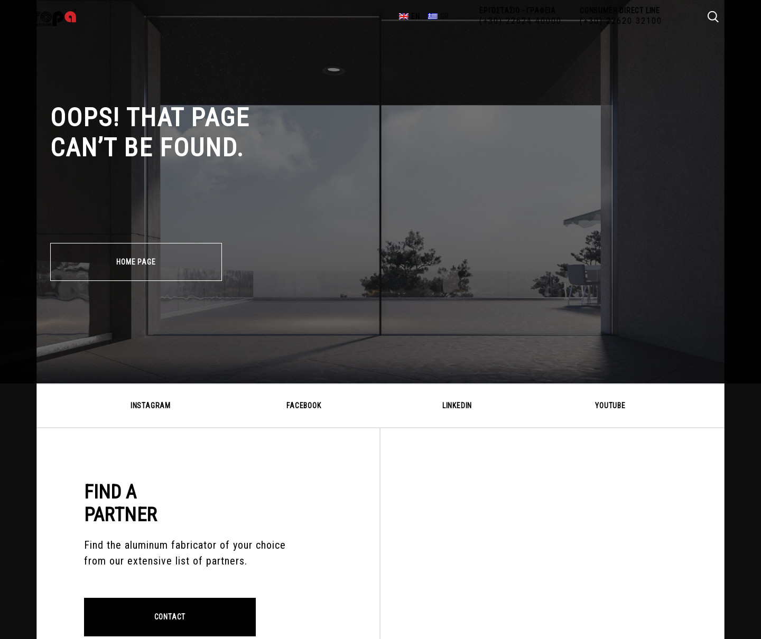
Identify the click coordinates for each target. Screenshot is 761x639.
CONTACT (170, 617)
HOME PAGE (135, 262)
